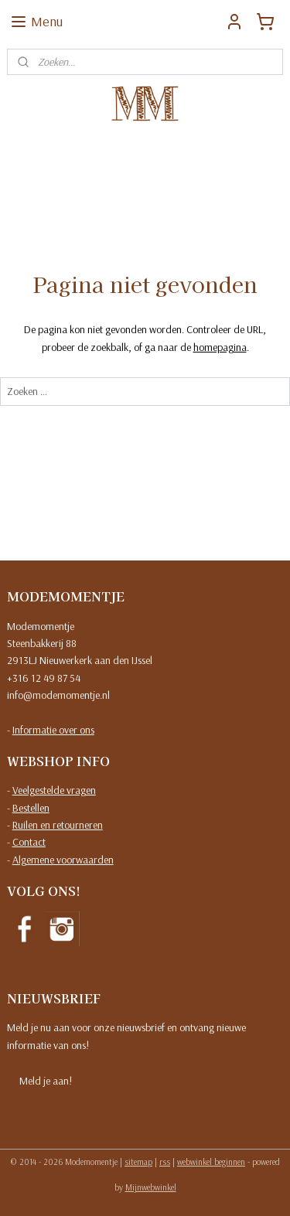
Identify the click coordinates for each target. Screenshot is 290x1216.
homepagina (220, 347)
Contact (29, 842)
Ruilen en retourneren (57, 825)
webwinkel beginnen (211, 1161)
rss (164, 1161)
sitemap (138, 1161)
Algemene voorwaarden (63, 860)
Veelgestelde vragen (54, 790)
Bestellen (30, 808)
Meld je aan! (45, 1081)
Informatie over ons (53, 730)
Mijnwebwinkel (150, 1187)
